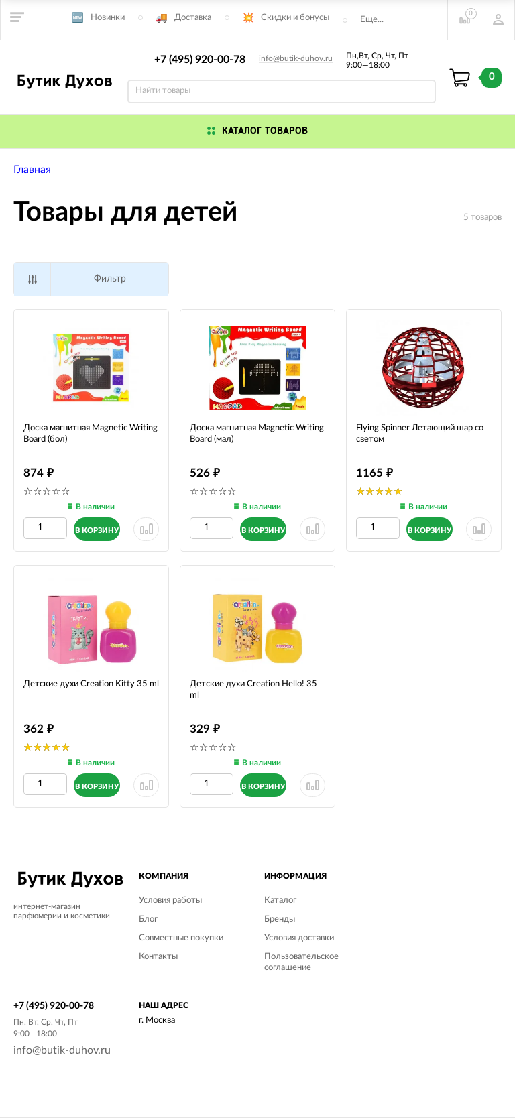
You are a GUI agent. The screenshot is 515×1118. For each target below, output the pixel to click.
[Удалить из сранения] (146, 529)
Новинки (108, 17)
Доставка (192, 17)
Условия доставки (299, 938)
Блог (148, 919)
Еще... (372, 19)
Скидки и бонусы (295, 17)
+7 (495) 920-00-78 (199, 59)
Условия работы (170, 900)
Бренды (279, 919)
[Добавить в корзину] (97, 529)
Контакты (158, 956)
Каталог (280, 900)
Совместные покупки (181, 938)
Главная (32, 169)
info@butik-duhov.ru (296, 58)
